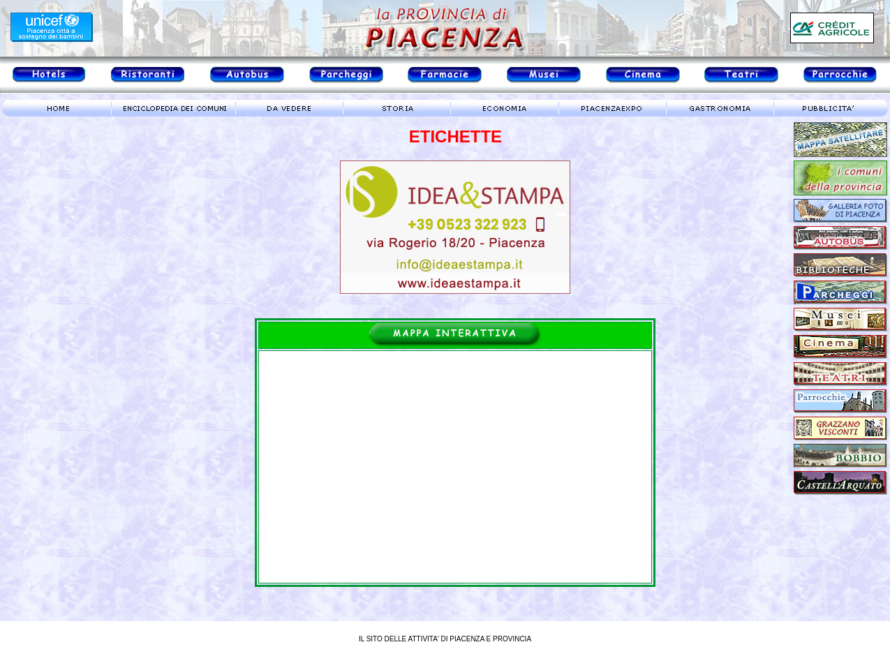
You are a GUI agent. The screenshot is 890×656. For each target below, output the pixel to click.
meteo (59, 247)
